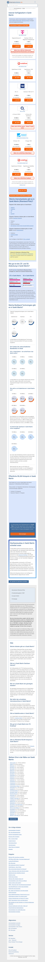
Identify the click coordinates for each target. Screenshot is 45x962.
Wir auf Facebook (12, 950)
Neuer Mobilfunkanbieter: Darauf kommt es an (19, 894)
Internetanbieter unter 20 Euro (15, 926)
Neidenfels (12, 803)
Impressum (11, 953)
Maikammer (12, 801)
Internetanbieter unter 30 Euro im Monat (18, 880)
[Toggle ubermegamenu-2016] (35, 2)
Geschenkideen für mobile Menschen (17, 909)
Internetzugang (12, 845)
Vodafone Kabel (14, 234)
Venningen (12, 812)
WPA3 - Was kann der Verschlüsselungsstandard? (20, 884)
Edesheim (12, 776)
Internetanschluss (13, 843)
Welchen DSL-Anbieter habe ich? (16, 878)
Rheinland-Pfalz (25, 20)
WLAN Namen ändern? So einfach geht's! (18, 896)
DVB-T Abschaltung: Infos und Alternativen (18, 900)
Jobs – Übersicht (12, 940)
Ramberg (12, 806)
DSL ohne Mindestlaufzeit (14, 832)
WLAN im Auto (12, 875)
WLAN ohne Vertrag (13, 876)
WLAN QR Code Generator (14, 888)
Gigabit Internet (12, 841)
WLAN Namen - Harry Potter (15, 867)
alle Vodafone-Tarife (22, 66)
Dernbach (12, 773)
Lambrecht (12, 797)
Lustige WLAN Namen (14, 861)
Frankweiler (12, 784)
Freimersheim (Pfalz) (14, 786)
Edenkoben (12, 775)
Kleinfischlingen (13, 793)
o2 (11, 212)
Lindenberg (12, 800)
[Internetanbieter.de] (14, 2)
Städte (23, 8)
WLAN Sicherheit (12, 892)
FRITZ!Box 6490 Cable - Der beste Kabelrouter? (19, 859)
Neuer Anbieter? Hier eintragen (15, 942)
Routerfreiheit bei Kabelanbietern (16, 907)
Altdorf (11, 764)
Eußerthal (12, 780)
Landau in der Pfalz (14, 798)
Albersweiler (13, 762)
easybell (12, 213)
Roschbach (12, 809)
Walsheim (12, 814)
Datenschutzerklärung (14, 952)
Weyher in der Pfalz (14, 815)
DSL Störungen (12, 863)
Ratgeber (11, 849)
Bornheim (12, 767)
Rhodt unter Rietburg (14, 807)
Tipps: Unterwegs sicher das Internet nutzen (18, 871)
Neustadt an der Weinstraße (16, 804)
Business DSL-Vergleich (14, 836)
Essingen (12, 778)
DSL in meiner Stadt (13, 838)
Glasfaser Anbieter (17, 218)
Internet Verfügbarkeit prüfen (15, 834)
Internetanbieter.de (17, 8)
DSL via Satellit (26, 239)
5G (15, 270)
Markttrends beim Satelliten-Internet (17, 873)
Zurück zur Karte (13, 818)
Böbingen (12, 770)
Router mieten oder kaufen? (15, 882)
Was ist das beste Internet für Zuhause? (17, 869)
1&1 (11, 210)
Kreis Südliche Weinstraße (15, 20)
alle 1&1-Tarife (22, 88)
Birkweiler (12, 766)
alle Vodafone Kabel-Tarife (22, 163)
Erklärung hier (22, 184)
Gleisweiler (12, 787)
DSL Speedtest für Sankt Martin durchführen (18, 581)
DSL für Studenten (13, 928)
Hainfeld (12, 789)
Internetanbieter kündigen (14, 911)
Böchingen (12, 772)
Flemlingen (12, 781)
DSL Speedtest (12, 938)
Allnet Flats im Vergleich (14, 847)
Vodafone (13, 209)
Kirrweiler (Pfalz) (13, 792)
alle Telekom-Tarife (22, 35)
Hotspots (32, 746)
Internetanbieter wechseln (14, 923)
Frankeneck (12, 783)
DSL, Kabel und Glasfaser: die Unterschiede (18, 890)
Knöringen (12, 795)
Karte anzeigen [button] (22, 534)
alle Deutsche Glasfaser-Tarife (22, 137)
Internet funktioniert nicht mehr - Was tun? (18, 906)
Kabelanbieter (20, 230)
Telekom (13, 207)
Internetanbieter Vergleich (14, 830)
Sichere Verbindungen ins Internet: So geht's (18, 898)
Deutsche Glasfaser (23, 554)
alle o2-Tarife (22, 111)
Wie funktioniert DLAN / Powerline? (16, 865)
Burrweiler (12, 769)
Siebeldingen (13, 810)
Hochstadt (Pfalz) (14, 790)
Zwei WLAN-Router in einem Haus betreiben (18, 886)
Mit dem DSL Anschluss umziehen (16, 857)
